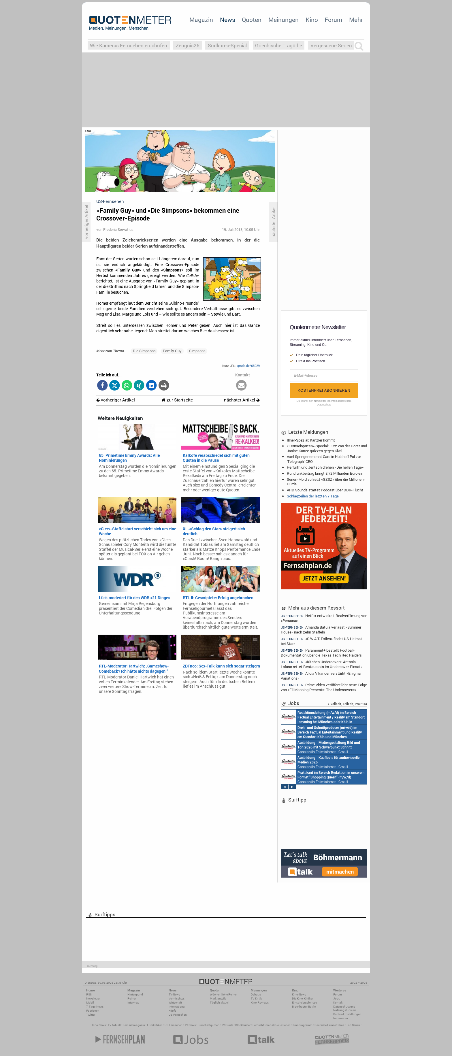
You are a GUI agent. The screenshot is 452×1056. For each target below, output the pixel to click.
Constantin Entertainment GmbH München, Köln (323, 717)
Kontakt (338, 1002)
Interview (133, 1002)
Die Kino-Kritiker (302, 998)
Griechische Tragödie (278, 45)
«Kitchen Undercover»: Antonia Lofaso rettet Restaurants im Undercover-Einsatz (322, 664)
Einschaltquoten (208, 1025)
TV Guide (227, 1025)
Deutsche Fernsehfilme (329, 1025)
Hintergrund (135, 994)
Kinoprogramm (302, 1025)
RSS (89, 994)
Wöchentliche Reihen (224, 994)
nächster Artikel (242, 400)
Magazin (201, 20)
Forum (333, 20)
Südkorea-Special (227, 45)
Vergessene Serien (331, 45)
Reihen (132, 998)
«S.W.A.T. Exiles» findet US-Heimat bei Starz (321, 641)
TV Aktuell (114, 1025)
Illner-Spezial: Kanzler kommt (311, 440)
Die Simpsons (144, 350)
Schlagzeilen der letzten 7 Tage (313, 496)
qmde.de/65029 (248, 365)
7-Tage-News (94, 1006)
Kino (312, 20)
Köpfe (172, 1010)
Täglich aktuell (219, 1002)
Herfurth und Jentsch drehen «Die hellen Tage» (325, 467)
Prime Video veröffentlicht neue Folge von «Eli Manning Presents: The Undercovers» (324, 687)
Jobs (336, 998)
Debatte (256, 994)
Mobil (90, 1002)
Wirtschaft (175, 1002)
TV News (190, 1025)
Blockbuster (243, 1025)
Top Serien (353, 1025)
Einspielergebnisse (304, 1002)
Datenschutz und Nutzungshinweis (344, 1008)
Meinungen (283, 20)
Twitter (90, 1015)
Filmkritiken (155, 1025)
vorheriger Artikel (115, 400)
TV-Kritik (256, 998)
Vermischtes (176, 998)
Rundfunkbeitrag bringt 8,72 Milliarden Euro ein (325, 473)
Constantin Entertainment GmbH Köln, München (321, 732)
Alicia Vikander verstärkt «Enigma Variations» (321, 675)
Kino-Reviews (260, 1002)
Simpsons (197, 350)
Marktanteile (218, 998)
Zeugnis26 (187, 45)
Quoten (251, 20)
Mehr (356, 20)
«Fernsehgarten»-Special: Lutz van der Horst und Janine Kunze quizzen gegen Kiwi (327, 448)
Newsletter (93, 998)
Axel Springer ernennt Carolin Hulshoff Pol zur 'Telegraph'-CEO (324, 459)
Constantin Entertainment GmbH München (320, 747)
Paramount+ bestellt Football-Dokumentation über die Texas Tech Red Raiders (321, 652)
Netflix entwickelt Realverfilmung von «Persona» (324, 618)
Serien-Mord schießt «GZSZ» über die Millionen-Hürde (326, 481)
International (177, 1006)
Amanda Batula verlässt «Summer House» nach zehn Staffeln (321, 629)
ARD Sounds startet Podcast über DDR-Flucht (325, 490)
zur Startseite (177, 400)
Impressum (340, 1018)
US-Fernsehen (178, 1015)
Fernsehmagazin (134, 1025)
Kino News (99, 1025)
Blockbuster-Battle (304, 1006)
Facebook (92, 1010)
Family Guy (172, 350)
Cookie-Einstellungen (347, 1014)
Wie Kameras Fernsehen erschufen (128, 45)
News (227, 20)
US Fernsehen (173, 1025)
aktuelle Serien (281, 1025)
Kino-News (299, 994)
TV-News (174, 994)
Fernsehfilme (261, 1025)
